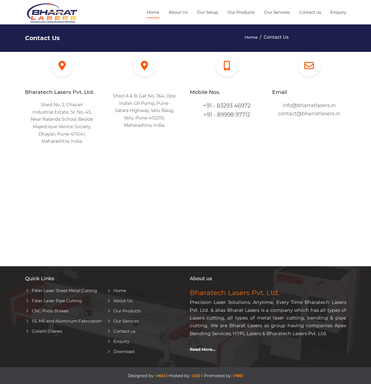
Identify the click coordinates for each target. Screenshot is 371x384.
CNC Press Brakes (46, 310)
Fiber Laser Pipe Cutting (53, 300)
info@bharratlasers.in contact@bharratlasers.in (309, 109)
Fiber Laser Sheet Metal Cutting (61, 290)
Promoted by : (223, 375)
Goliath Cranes (43, 331)
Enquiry (338, 12)
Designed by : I (148, 375)
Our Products (241, 12)
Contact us (310, 12)
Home (153, 12)
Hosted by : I (186, 375)
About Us (178, 12)
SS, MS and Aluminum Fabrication (63, 321)
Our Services (277, 12)
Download (120, 351)
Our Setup (207, 12)
